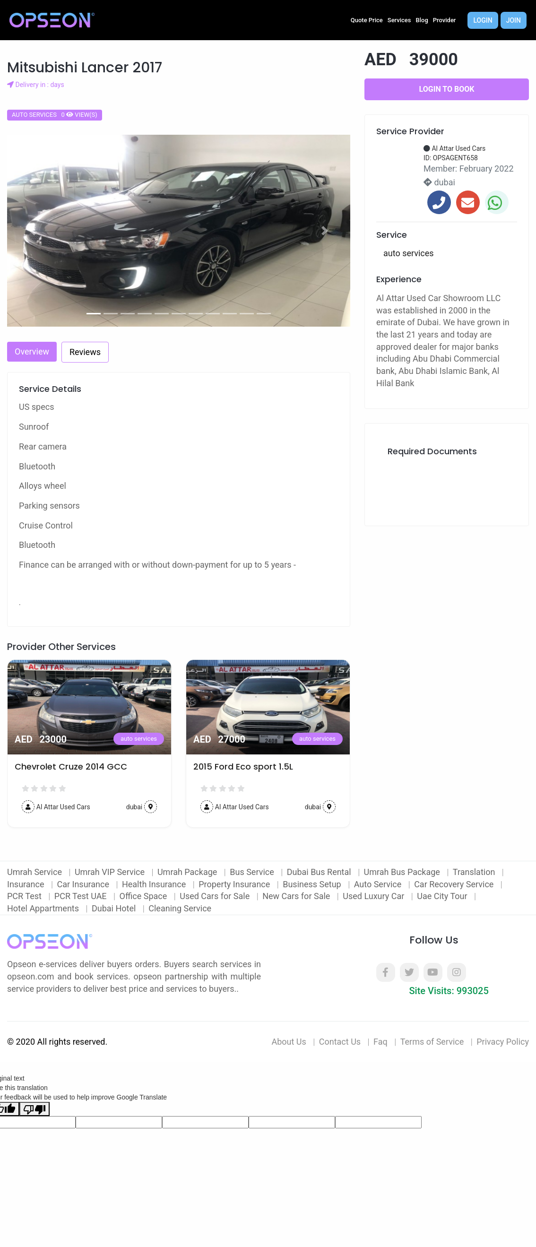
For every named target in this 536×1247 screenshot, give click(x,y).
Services (399, 20)
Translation (475, 872)
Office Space (144, 896)
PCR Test (25, 896)
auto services (139, 738)
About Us (288, 1042)
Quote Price (367, 20)
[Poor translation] (34, 1109)
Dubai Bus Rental (320, 872)
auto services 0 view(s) (54, 114)
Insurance (26, 884)
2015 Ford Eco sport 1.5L (243, 767)
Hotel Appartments (44, 908)
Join (513, 20)
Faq (380, 1042)
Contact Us (340, 1042)
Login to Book (447, 89)
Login (482, 20)
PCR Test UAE (81, 896)
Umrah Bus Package (403, 872)
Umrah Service (35, 872)
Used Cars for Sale (215, 896)
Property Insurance (235, 884)
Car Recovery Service (455, 884)
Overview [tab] (32, 351)
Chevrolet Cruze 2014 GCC (71, 767)
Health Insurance (155, 884)
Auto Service (379, 884)
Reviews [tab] (85, 352)
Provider (444, 20)
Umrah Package (188, 872)
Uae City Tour (443, 896)
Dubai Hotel (115, 908)
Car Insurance (84, 884)
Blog (422, 20)
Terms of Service (432, 1042)
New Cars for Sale (297, 896)
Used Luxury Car (374, 896)
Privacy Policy (502, 1042)
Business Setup (313, 884)
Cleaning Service (179, 908)
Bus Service (253, 872)
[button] (33, 231)
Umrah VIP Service (111, 872)
